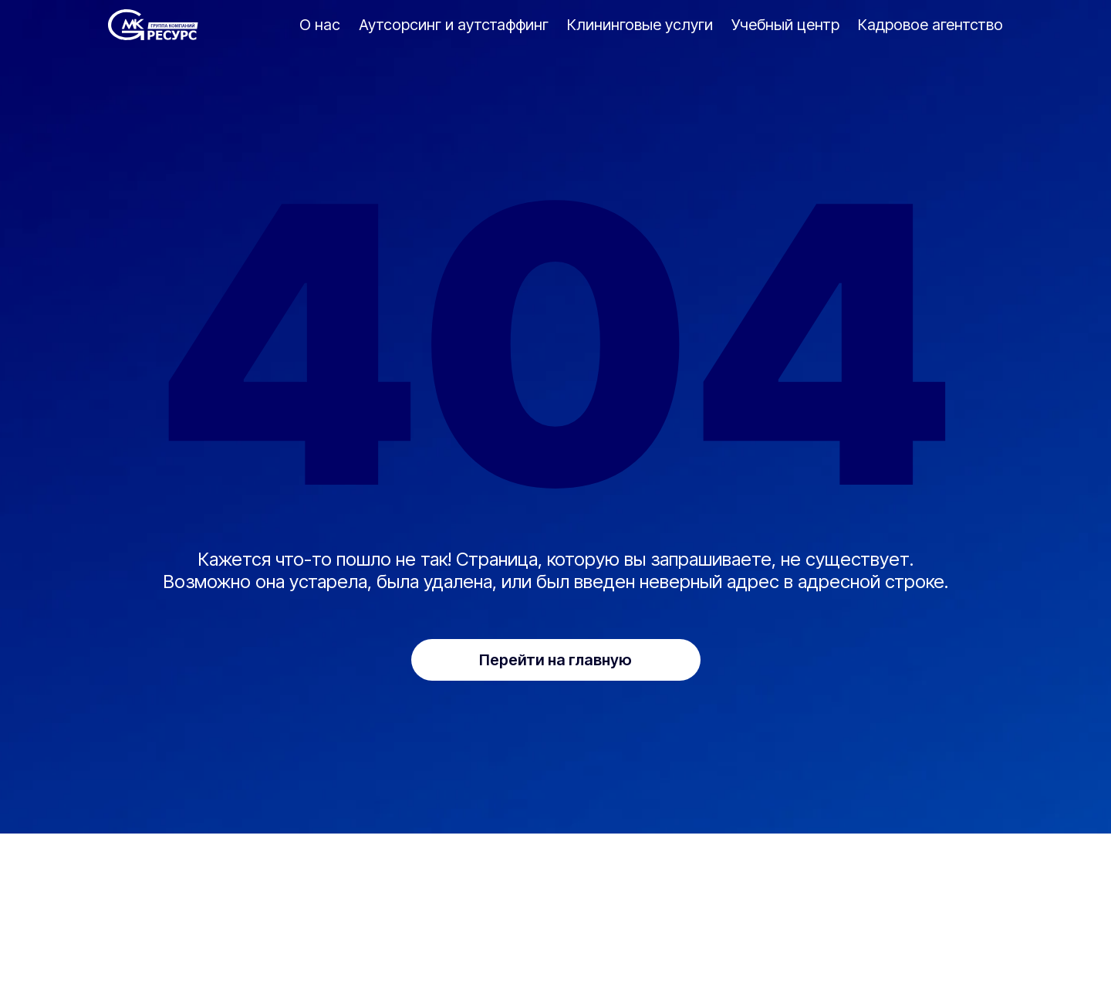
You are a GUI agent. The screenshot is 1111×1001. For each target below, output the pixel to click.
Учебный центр (785, 24)
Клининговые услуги (640, 24)
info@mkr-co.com (318, 941)
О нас (319, 24)
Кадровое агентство (930, 24)
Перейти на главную (555, 660)
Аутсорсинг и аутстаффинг (454, 24)
